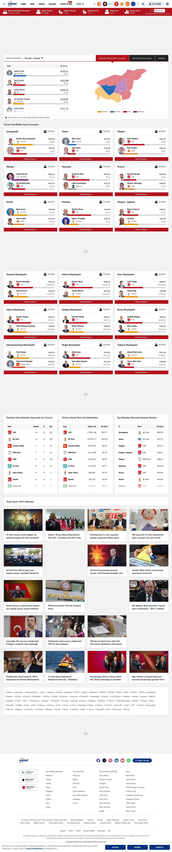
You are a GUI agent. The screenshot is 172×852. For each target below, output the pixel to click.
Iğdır (83, 705)
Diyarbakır (37, 692)
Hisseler (102, 779)
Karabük (100, 705)
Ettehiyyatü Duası (56, 819)
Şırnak (58, 705)
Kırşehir (65, 697)
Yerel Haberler (78, 767)
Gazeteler (76, 795)
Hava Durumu (104, 803)
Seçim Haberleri (79, 787)
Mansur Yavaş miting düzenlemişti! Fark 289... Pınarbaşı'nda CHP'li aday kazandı (64, 538)
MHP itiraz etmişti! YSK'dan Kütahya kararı (64, 608)
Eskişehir (84, 692)
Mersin (152, 692)
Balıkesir (94, 688)
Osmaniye (117, 705)
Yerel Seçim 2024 (141, 819)
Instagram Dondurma (134, 791)
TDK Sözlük (130, 799)
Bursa (142, 688)
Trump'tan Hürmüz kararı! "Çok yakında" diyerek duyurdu (44, 816)
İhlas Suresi (142, 816)
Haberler (49, 771)
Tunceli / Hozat (32, 58)
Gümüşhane (116, 692)
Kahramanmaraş (123, 697)
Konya (83, 697)
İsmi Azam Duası (73, 819)
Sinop (66, 701)
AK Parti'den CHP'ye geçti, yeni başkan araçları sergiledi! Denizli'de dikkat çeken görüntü (22, 574)
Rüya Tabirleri (105, 799)
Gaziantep (95, 692)
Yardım (70, 827)
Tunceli (109, 701)
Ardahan (75, 705)
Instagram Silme (132, 795)
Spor (48, 799)
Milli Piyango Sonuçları (135, 783)
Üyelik (78, 827)
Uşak (127, 701)
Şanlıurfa (118, 701)
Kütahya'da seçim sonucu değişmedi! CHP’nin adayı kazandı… (65, 641)
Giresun (105, 692)
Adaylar (161, 58)
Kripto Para (104, 783)
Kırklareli (55, 697)
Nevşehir (10, 701)
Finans (48, 775)
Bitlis (120, 688)
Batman (49, 705)
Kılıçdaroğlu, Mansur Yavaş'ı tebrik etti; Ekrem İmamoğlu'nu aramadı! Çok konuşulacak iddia (106, 675)
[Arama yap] (143, 4)
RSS (109, 827)
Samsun (51, 701)
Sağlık (75, 775)
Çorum (18, 692)
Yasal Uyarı (101, 827)
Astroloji (76, 779)
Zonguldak (151, 701)
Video (48, 803)
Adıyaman (19, 688)
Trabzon (99, 701)
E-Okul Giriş (131, 787)
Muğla (144, 697)
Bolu (126, 688)
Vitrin (75, 783)
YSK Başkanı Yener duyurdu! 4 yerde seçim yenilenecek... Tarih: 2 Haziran (148, 608)
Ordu (27, 701)
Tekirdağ (82, 701)
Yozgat (141, 701)
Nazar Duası (131, 807)
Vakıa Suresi (25, 819)
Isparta (144, 692)
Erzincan (64, 692)
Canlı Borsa (103, 771)
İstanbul (10, 697)
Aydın (85, 688)
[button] (4, 4)
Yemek (48, 779)
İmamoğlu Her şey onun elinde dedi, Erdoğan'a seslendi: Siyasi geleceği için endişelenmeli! (22, 642)
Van (133, 701)
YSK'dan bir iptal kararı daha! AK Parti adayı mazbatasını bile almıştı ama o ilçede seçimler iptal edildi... (106, 642)
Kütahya (92, 697)
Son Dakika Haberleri (54, 767)
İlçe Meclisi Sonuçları (142, 58)
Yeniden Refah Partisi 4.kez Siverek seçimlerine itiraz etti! (147, 572)
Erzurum (74, 692)
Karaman (29, 705)
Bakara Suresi (39, 819)
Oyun (128, 767)
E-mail (75, 799)
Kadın (48, 783)
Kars (25, 697)
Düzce (127, 705)
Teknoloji (76, 771)
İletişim (63, 827)
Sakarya (42, 701)
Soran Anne (130, 775)
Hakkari (127, 692)
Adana (9, 688)
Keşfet (101, 807)
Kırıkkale (39, 705)
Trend (48, 791)
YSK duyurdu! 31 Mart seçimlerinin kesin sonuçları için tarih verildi (148, 537)
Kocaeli (75, 697)
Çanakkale (152, 688)
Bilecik (103, 688)
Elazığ (55, 692)
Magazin (49, 787)
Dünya (100, 816)
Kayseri (46, 697)
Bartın (66, 705)
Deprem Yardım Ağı (122, 819)
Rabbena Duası (90, 819)
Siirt (59, 701)
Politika (90, 816)
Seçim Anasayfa (14, 58)
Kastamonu (35, 697)
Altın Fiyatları (104, 787)
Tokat (91, 701)
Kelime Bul (130, 771)
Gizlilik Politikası (89, 827)
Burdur (134, 688)
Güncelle (159, 10)
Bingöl (111, 688)
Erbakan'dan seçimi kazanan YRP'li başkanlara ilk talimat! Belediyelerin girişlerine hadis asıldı (22, 675)
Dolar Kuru (103, 791)
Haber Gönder (142, 756)
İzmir (19, 697)
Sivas (74, 701)
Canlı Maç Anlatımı (80, 791)
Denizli (27, 692)
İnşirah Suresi (128, 816)
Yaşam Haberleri (112, 816)
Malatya (102, 697)
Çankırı (10, 692)
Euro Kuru (103, 795)
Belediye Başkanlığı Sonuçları (112, 58)
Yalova (91, 705)
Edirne (47, 692)
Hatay (135, 692)
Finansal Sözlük (105, 775)
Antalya (69, 688)
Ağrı (43, 688)
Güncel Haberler (77, 816)
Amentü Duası (105, 819)
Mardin (136, 697)
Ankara (60, 688)
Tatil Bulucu (131, 779)
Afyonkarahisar (32, 688)
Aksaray (10, 705)
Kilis (108, 705)
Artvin (77, 688)
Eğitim (48, 795)
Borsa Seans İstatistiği (108, 767)
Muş (151, 697)
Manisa (111, 697)
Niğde (19, 701)
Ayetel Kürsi (131, 803)
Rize (34, 701)
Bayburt (19, 705)
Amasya (51, 688)
